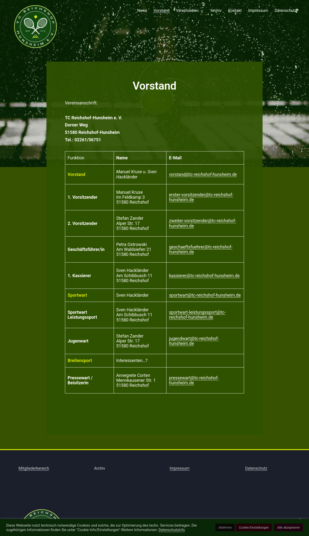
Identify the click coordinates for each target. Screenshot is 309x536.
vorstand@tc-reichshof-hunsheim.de (203, 174)
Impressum (258, 10)
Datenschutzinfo (172, 530)
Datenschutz (286, 10)
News (142, 10)
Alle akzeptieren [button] (288, 527)
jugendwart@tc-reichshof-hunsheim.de (194, 341)
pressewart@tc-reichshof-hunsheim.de (194, 380)
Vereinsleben (187, 10)
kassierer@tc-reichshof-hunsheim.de (204, 275)
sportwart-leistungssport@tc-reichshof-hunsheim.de (197, 315)
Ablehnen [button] (225, 527)
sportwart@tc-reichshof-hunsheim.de (205, 295)
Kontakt (235, 10)
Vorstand (161, 10)
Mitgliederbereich (34, 468)
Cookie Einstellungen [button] (254, 527)
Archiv (216, 10)
